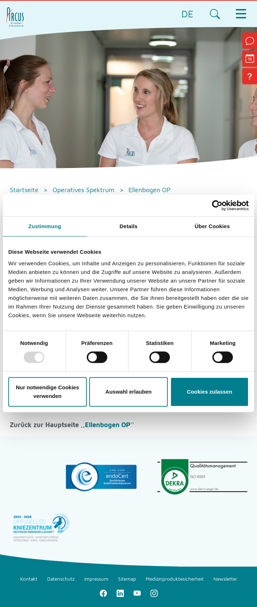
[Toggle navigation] (240, 13)
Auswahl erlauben (128, 392)
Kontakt (28, 579)
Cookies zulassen (209, 392)
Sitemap (127, 579)
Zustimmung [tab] (44, 226)
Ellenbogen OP (107, 425)
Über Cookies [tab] (212, 226)
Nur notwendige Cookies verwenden (47, 391)
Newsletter (225, 579)
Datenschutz (61, 579)
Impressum (96, 579)
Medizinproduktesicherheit (175, 579)
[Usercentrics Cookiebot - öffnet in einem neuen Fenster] (217, 205)
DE (187, 13)
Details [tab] (128, 226)
